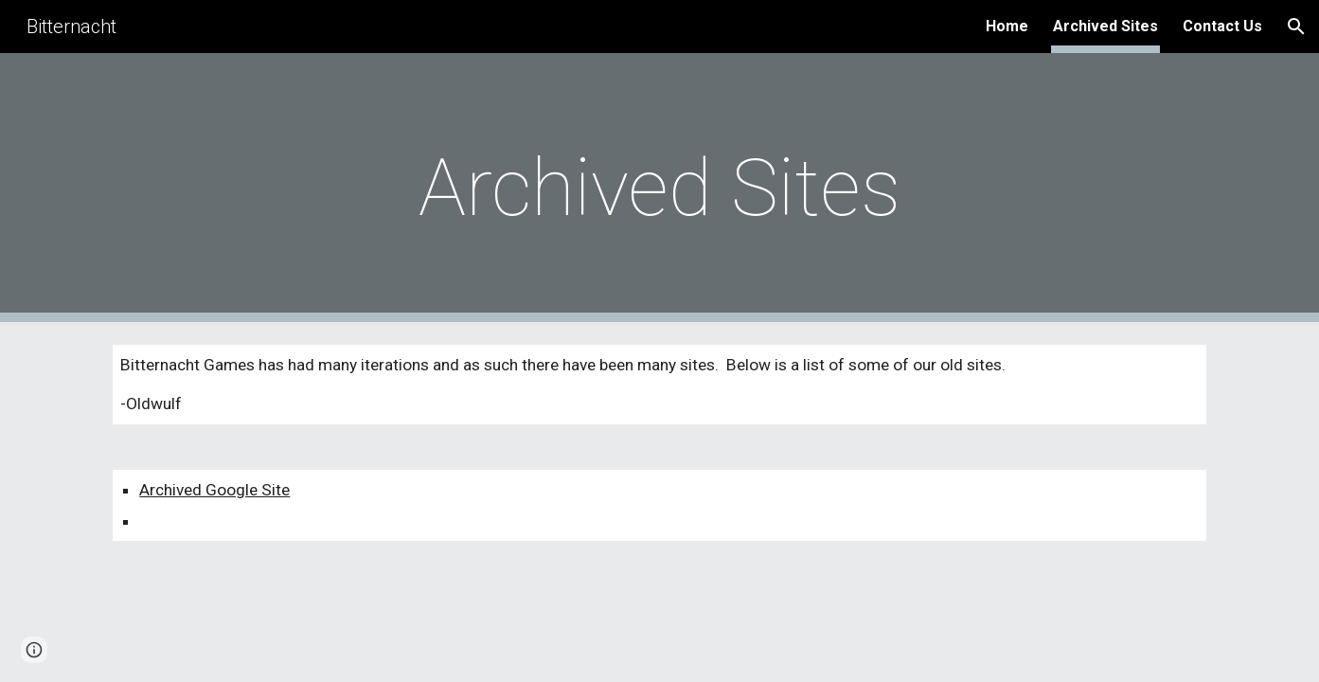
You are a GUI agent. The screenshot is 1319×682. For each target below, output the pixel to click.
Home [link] (1007, 26)
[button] (1296, 26)
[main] (660, 188)
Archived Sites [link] (1105, 26)
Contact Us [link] (1222, 26)
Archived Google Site (214, 489)
